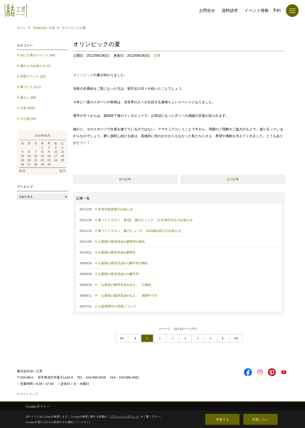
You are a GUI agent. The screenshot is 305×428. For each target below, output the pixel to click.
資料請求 (230, 10)
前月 (22, 171)
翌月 (62, 171)
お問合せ (207, 10)
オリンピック (83, 75)
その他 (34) (28, 118)
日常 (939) (27, 108)
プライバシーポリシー (124, 416)
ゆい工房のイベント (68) (37, 55)
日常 (157, 55)
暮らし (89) (28, 97)
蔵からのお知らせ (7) (35, 65)
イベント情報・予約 (262, 10)
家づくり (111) (30, 87)
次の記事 (233, 179)
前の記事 (125, 179)
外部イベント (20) (33, 76)
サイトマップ (29, 394)
